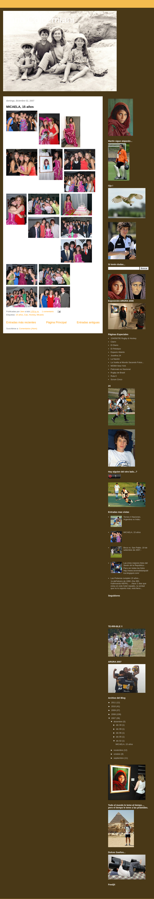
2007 (113, 718)
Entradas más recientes (21, 322)
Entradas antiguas (88, 322)
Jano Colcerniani (39, 19)
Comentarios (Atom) (28, 328)
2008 (113, 714)
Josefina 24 (116, 355)
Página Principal (56, 322)
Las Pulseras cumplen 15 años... (125, 578)
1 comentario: (48, 311)
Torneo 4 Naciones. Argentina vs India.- (132, 518)
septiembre (119, 758)
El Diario (114, 345)
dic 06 (119, 733)
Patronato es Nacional (121, 369)
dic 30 (119, 725)
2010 (113, 706)
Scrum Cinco (116, 379)
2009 (113, 710)
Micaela (40, 315)
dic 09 (119, 729)
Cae (26, 315)
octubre (117, 754)
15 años (19, 315)
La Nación (115, 359)
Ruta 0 (114, 376)
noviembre (119, 750)
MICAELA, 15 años (20, 106)
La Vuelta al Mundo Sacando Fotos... (127, 362)
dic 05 (119, 737)
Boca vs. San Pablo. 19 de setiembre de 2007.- (135, 548)
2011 (113, 702)
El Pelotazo (116, 349)
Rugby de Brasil (118, 372)
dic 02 (119, 741)
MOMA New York (118, 366)
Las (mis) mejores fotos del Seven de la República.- (135, 564)
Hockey (32, 315)
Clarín (113, 342)
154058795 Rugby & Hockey (123, 338)
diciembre (118, 721)
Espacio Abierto (118, 352)
